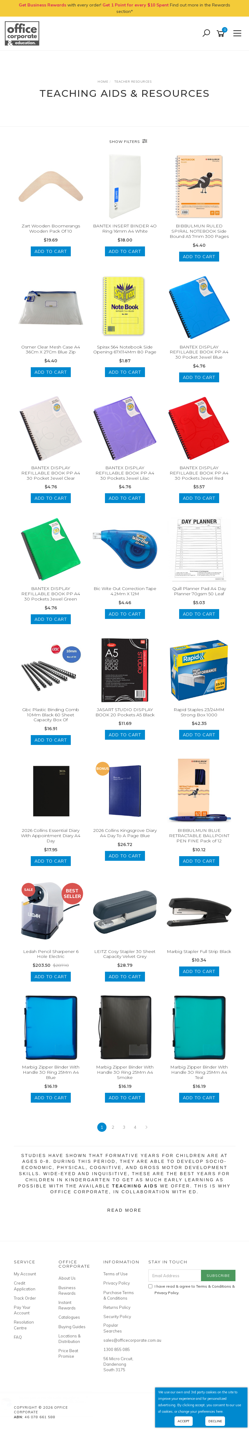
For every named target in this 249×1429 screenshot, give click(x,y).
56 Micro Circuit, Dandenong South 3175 (118, 1364)
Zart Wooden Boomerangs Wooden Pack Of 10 (51, 228)
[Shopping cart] (221, 33)
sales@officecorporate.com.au (119, 1340)
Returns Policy (117, 1307)
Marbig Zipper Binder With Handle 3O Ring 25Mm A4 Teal (199, 1072)
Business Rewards (67, 1290)
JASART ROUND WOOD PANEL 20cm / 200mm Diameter (58, 1403)
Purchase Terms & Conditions (118, 1295)
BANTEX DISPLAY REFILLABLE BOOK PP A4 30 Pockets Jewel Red (199, 473)
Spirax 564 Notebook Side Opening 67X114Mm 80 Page (124, 349)
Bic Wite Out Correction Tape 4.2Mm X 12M (125, 591)
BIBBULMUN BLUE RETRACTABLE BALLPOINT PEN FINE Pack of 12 (199, 836)
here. (219, 1411)
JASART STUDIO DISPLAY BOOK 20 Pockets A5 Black (125, 712)
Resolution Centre (24, 1325)
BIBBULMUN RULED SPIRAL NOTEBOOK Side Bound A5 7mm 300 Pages (199, 231)
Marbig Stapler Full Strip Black (199, 951)
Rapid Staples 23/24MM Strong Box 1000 (199, 712)
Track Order (25, 1298)
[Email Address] (174, 1275)
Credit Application (24, 1286)
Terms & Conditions (213, 1286)
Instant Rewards (67, 1305)
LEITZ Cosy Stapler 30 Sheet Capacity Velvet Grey (124, 954)
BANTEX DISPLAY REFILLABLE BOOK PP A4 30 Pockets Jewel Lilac (124, 473)
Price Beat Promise (68, 1353)
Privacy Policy (116, 1283)
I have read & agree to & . (191, 1289)
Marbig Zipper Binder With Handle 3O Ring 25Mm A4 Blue (50, 1072)
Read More (124, 1210)
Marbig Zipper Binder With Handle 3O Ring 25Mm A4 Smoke (125, 1072)
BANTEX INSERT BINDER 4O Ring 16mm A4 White (125, 228)
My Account (25, 1273)
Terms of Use (115, 1273)
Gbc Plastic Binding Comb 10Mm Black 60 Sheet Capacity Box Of (50, 715)
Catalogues (69, 1317)
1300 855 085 (116, 1349)
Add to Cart (50, 251)
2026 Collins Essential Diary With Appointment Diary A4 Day (50, 836)
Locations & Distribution (69, 1338)
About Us (67, 1278)
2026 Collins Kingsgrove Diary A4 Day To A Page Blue (125, 833)
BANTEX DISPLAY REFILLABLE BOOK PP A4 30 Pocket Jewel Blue (199, 352)
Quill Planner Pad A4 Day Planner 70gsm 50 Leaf (199, 591)
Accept (184, 1421)
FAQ (18, 1337)
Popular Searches (112, 1328)
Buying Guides (72, 1326)
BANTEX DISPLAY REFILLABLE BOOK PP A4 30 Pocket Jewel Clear (50, 473)
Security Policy (117, 1316)
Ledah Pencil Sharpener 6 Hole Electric (50, 954)
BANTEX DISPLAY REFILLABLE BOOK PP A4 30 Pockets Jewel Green (50, 594)
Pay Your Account (22, 1310)
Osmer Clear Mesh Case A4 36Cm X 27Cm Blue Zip (50, 349)
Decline (215, 1421)
